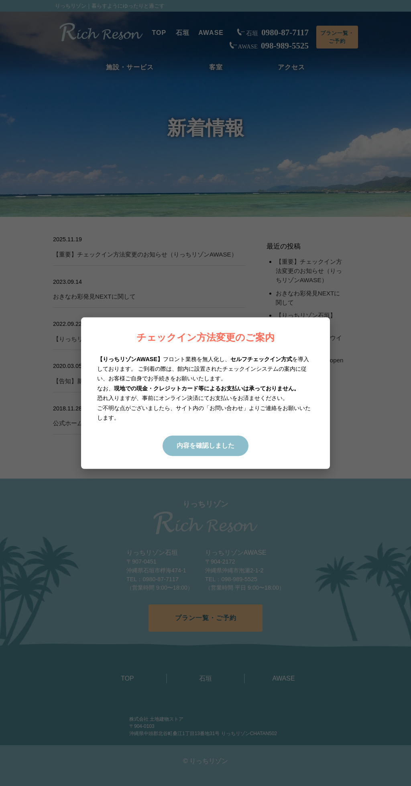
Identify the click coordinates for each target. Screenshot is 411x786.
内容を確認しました (205, 445)
